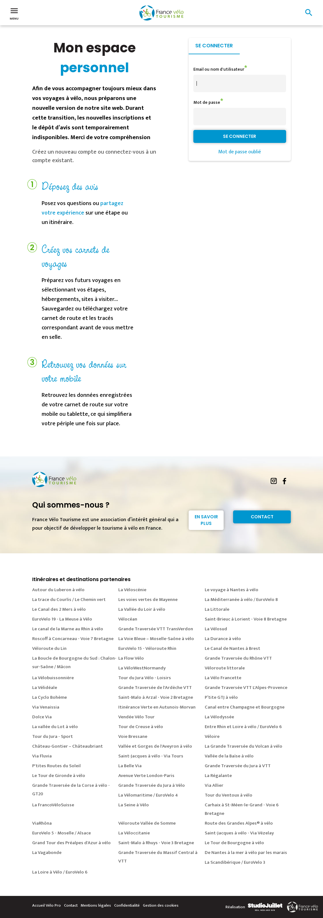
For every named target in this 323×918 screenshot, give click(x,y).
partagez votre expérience (82, 208)
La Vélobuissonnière (53, 678)
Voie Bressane (132, 736)
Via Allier (214, 785)
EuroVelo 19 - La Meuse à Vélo (62, 619)
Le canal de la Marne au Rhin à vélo (67, 629)
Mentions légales (96, 905)
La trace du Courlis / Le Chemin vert (69, 599)
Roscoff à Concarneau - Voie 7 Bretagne (73, 639)
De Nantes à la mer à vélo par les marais (246, 852)
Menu (14, 13)
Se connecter (214, 45)
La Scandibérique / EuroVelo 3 (235, 862)
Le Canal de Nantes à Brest (232, 648)
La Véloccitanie (134, 833)
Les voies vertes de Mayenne (148, 599)
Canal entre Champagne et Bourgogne (245, 707)
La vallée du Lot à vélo (55, 727)
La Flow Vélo (131, 658)
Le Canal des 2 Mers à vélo (59, 609)
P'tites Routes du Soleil (56, 766)
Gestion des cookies (161, 905)
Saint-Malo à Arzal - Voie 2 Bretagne (155, 697)
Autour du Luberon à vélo (58, 590)
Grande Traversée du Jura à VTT (238, 766)
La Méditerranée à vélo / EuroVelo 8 (241, 599)
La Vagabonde (47, 852)
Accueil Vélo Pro (46, 905)
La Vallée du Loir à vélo (141, 609)
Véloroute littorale (225, 668)
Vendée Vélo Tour (136, 717)
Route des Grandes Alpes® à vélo (239, 823)
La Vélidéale (44, 687)
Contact (262, 517)
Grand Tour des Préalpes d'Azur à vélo (71, 843)
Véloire (212, 736)
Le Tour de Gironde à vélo (58, 776)
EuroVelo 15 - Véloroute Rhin (147, 648)
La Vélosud (216, 629)
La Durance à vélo (223, 639)
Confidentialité (127, 905)
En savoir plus (206, 520)
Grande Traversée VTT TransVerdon (155, 629)
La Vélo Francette (223, 678)
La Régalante (218, 776)
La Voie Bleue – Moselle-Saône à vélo (156, 639)
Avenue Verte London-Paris (146, 776)
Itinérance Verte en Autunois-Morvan (157, 707)
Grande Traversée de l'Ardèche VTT (155, 687)
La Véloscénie (132, 590)
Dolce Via (42, 717)
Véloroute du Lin (49, 648)
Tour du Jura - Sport (52, 736)
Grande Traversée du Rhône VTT (238, 658)
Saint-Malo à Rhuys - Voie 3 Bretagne (156, 843)
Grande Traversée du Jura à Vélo (151, 785)
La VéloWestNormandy (142, 668)
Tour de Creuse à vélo (140, 727)
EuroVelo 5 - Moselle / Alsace (61, 833)
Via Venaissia (45, 707)
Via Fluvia (42, 756)
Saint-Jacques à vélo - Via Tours (150, 756)
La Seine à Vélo (133, 805)
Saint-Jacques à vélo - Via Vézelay (239, 833)
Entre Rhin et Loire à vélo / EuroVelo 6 (243, 727)
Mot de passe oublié (239, 152)
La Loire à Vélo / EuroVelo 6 (59, 872)
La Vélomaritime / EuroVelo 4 (148, 795)
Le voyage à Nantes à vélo (231, 590)
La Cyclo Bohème (49, 697)
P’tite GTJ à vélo (221, 697)
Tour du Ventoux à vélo (228, 795)
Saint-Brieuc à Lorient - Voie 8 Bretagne (246, 619)
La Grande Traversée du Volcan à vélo (243, 746)
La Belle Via (130, 766)
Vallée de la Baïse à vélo (229, 756)
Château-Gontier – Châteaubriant (67, 746)
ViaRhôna (42, 823)
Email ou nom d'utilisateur (218, 69)
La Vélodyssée (219, 717)
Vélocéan (127, 619)
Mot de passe (206, 102)
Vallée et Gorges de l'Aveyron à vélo (155, 746)
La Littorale (217, 609)
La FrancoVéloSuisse (53, 805)
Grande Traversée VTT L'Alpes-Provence (246, 687)
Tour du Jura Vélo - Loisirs (144, 678)
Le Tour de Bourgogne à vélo (234, 843)
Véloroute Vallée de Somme (147, 823)
